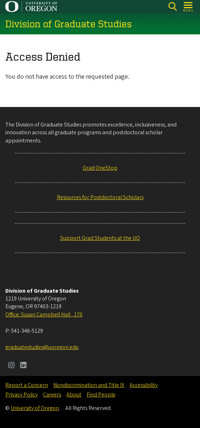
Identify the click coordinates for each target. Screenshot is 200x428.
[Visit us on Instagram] (11, 366)
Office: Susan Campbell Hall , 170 (43, 315)
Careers (52, 395)
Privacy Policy (21, 395)
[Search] (172, 6)
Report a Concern (26, 385)
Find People (101, 395)
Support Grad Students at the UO (100, 238)
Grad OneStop (100, 168)
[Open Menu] (188, 6)
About (73, 395)
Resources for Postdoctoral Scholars (100, 197)
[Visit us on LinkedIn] (23, 366)
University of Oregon (35, 408)
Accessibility (144, 385)
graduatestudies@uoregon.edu (42, 347)
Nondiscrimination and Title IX (88, 385)
